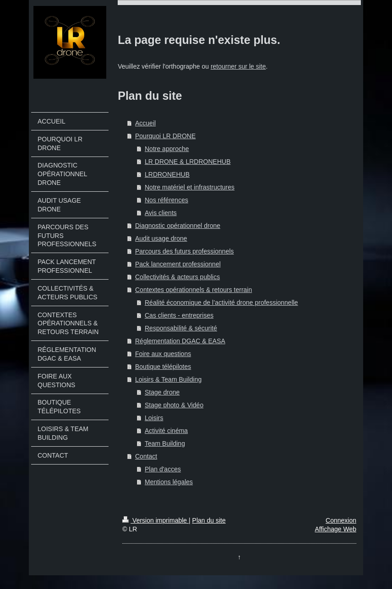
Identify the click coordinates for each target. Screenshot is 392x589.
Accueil (145, 123)
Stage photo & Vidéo (174, 405)
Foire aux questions (163, 353)
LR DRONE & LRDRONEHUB (187, 161)
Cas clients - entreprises (179, 315)
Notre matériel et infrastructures (189, 187)
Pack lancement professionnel (178, 264)
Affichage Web (335, 529)
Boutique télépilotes (163, 366)
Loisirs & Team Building (168, 379)
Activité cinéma (166, 430)
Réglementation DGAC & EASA (180, 341)
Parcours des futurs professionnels (184, 251)
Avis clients (161, 212)
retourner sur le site (238, 66)
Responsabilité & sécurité (181, 328)
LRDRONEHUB (167, 174)
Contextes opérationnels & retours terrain (193, 289)
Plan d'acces (163, 469)
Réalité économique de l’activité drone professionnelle (221, 302)
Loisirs (154, 417)
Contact (146, 456)
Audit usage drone (161, 238)
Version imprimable (155, 520)
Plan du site (209, 520)
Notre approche (167, 148)
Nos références (166, 200)
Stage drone (162, 392)
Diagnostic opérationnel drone (177, 225)
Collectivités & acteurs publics (177, 277)
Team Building (165, 443)
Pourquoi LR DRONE (165, 136)
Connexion (341, 520)
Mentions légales (169, 482)
